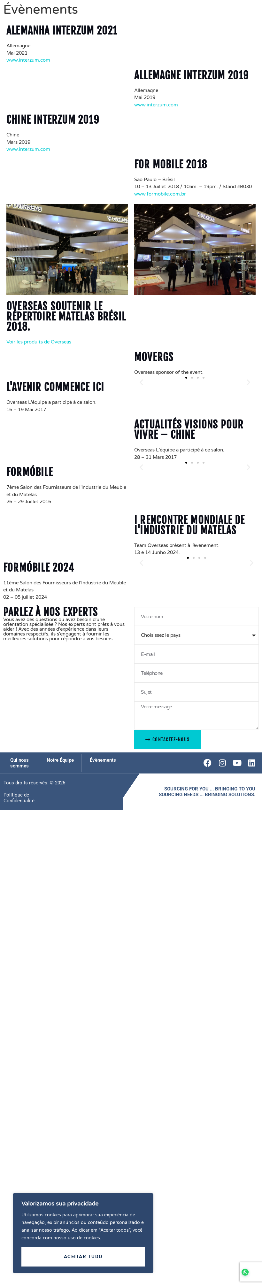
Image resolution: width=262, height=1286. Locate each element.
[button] (141, 382)
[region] (83, 1233)
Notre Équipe (60, 760)
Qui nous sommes (19, 763)
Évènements (103, 760)
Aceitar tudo (83, 1256)
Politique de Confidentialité (19, 798)
